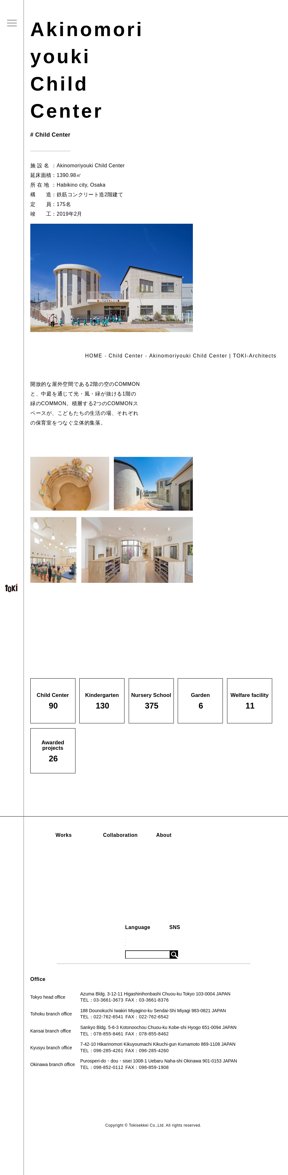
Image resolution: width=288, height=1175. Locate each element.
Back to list (238, 605)
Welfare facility (58, 893)
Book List (179, 871)
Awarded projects (61, 903)
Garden (50, 882)
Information (232, 835)
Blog (222, 860)
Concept (178, 849)
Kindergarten (56, 860)
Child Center (56, 849)
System (225, 871)
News (223, 849)
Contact (177, 882)
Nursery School (59, 871)
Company (179, 860)
